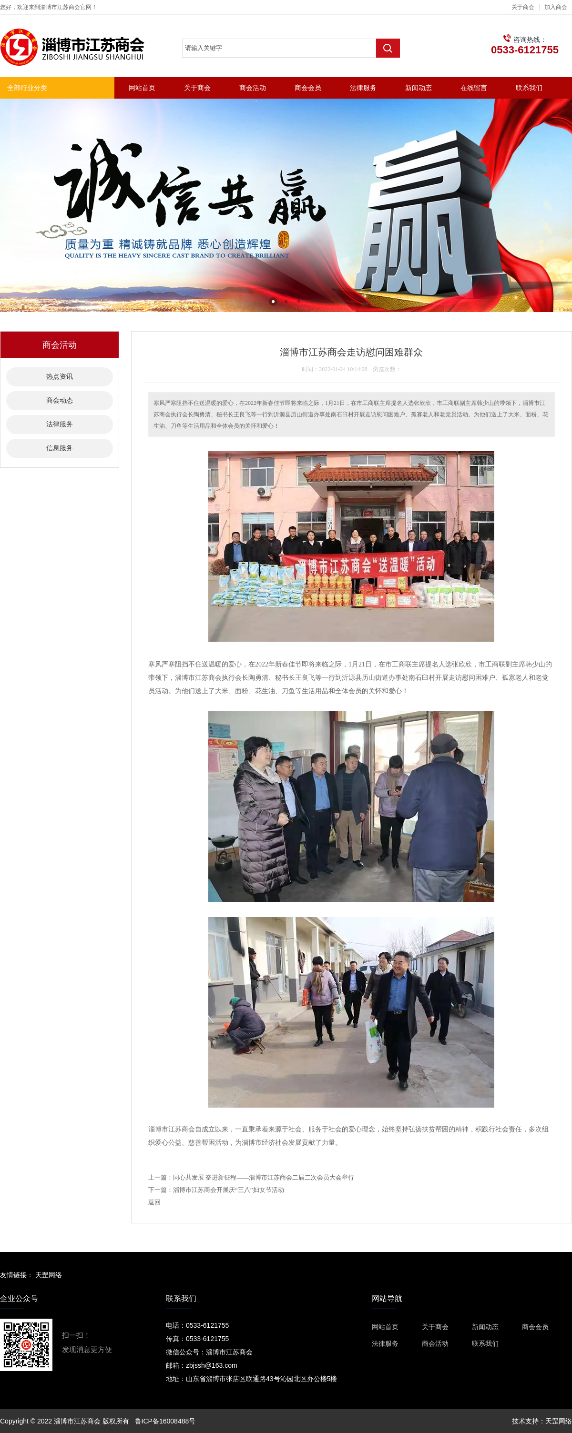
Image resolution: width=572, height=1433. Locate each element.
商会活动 (252, 87)
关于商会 (522, 7)
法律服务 (363, 87)
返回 (154, 1202)
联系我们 (529, 87)
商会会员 (308, 87)
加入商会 (555, 7)
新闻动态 (418, 87)
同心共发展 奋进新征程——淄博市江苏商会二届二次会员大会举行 (263, 1177)
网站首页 (142, 87)
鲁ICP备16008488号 (165, 1421)
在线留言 (473, 87)
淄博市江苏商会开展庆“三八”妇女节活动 (228, 1189)
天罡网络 (48, 1275)
